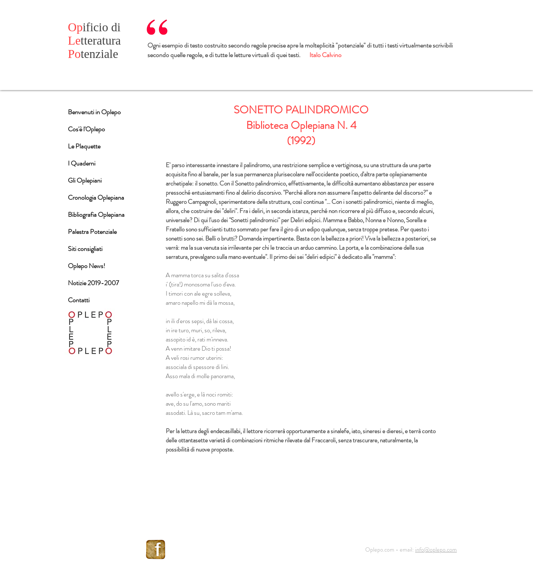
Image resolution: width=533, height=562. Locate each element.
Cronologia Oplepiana (96, 197)
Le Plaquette (84, 146)
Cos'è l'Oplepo (86, 129)
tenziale (93, 53)
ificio (89, 27)
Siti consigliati (85, 248)
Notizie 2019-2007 (93, 283)
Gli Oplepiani (85, 180)
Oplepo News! (86, 266)
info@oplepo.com (436, 549)
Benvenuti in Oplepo (94, 112)
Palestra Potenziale (92, 231)
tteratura (94, 40)
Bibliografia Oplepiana (96, 214)
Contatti (79, 300)
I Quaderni (81, 163)
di (116, 27)
